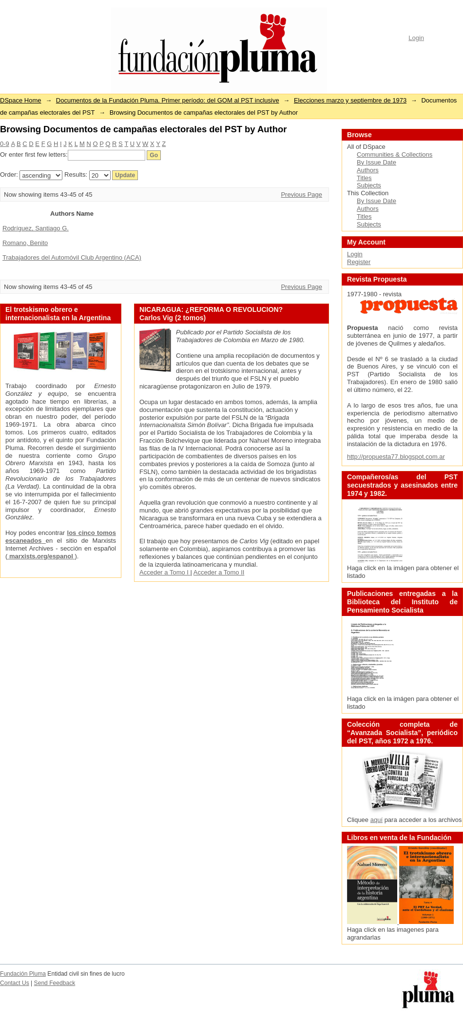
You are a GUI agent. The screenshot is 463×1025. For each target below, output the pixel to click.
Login (416, 37)
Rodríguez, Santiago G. (35, 228)
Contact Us (14, 983)
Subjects (369, 185)
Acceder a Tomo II (219, 572)
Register (358, 262)
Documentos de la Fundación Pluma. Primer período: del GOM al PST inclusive (167, 100)
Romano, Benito (25, 242)
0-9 (4, 143)
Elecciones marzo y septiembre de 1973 (350, 100)
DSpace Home (20, 100)
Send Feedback (55, 983)
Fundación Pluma (23, 973)
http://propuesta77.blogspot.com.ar (396, 456)
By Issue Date (376, 162)
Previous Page (301, 194)
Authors (368, 170)
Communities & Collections (394, 154)
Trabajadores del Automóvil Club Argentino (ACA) (71, 257)
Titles (364, 178)
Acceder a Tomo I (165, 572)
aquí (376, 819)
